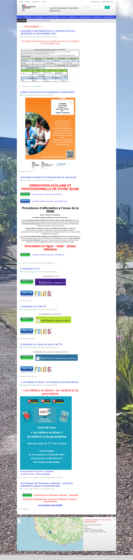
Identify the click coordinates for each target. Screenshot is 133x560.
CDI (65, 17)
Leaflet (75, 550)
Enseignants (35, 1)
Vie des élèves (97, 17)
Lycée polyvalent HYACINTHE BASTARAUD (46, 36)
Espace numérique (109, 17)
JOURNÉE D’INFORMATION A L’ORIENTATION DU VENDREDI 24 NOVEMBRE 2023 (47, 32)
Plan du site (103, 558)
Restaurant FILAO (85, 17)
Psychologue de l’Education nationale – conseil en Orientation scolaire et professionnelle (46, 484)
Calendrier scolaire (108, 1)
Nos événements (95, 1)
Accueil (20, 17)
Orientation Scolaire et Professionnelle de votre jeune (48, 177)
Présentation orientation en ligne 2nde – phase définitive (48, 254)
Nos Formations (40, 17)
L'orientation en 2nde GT (28, 338)
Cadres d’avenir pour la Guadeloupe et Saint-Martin (47, 92)
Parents (28, 1)
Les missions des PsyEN (50, 505)
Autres (43, 1)
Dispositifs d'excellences (54, 17)
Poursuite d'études (26, 171)
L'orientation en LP (40, 263)
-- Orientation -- (73, 17)
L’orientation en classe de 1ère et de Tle (41, 344)
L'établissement (28, 17)
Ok (107, 7)
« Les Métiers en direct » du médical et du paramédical (49, 382)
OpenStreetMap (80, 550)
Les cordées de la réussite (38, 477)
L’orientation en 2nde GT (33, 306)
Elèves (21, 1)
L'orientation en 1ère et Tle (29, 376)
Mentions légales (111, 558)
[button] (50, 532)
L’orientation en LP (30, 268)
